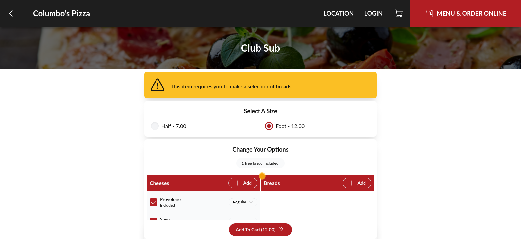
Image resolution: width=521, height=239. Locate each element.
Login (373, 13)
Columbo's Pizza (61, 13)
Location (338, 13)
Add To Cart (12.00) (260, 229)
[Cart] (399, 13)
